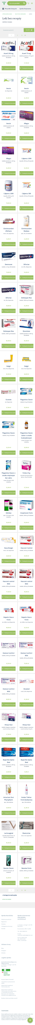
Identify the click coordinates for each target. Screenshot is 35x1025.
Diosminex (26, 331)
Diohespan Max (26, 298)
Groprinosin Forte (26, 513)
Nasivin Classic (8, 868)
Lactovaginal (8, 833)
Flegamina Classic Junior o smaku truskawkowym (26, 435)
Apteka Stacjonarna (25, 8)
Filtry (29, 30)
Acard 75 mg (26, 53)
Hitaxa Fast (9, 725)
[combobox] (17, 3)
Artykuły (3, 953)
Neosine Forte (26, 868)
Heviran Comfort (8, 653)
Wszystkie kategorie (9, 8)
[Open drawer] (32, 3)
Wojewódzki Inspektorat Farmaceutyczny (7, 986)
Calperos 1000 (26, 158)
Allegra (26, 123)
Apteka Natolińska (7, 14)
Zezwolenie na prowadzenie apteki (8, 982)
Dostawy (3, 924)
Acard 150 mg (8, 53)
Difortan (26, 264)
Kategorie (3, 950)
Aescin (8, 88)
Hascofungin (8, 548)
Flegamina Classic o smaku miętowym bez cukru (8, 475)
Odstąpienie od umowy (6, 926)
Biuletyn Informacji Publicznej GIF (9, 998)
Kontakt (3, 928)
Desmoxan (8, 264)
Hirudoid (26, 689)
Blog (2, 948)
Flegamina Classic (26, 399)
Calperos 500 (26, 193)
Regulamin (4, 921)
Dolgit (8, 366)
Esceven (8, 399)
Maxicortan (26, 833)
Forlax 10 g (26, 473)
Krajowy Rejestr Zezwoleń (7, 979)
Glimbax (8, 513)
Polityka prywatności (6, 919)
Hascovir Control (26, 548)
